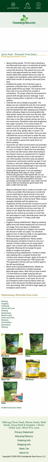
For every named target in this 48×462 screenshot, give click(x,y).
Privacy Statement (24, 432)
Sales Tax (24, 448)
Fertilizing (5, 306)
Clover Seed (18, 422)
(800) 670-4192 (30, 427)
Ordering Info (24, 440)
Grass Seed (17, 425)
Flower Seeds (32, 422)
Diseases (5, 320)
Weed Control (6, 315)
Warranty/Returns (24, 436)
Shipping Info (24, 444)
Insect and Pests (7, 318)
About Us (24, 452)
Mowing (4, 301)
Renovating (5, 325)
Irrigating (4, 304)
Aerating (4, 311)
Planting (4, 327)
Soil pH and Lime (8, 308)
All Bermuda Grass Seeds (11, 408)
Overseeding (6, 322)
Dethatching (6, 313)
